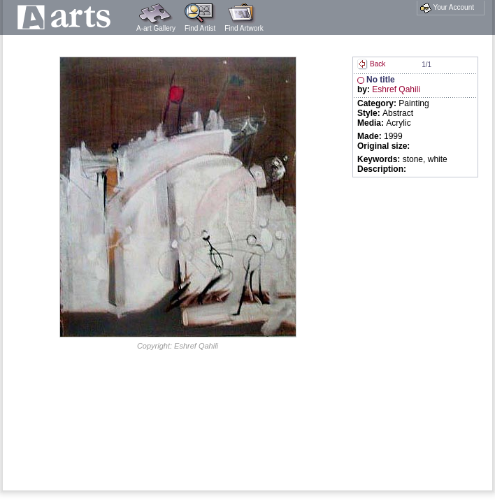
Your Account (447, 7)
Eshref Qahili (396, 89)
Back (371, 64)
